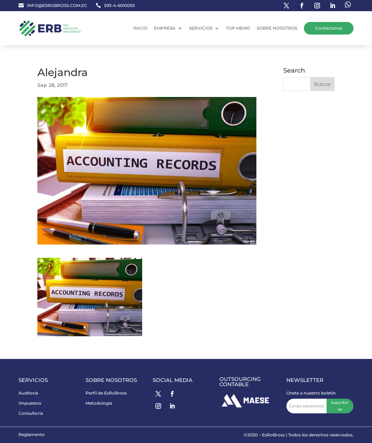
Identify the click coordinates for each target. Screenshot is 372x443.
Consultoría (31, 413)
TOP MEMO (238, 28)
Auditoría (28, 393)
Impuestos (30, 403)
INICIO (140, 28)
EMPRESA (164, 28)
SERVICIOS (200, 28)
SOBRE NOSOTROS (277, 28)
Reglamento (32, 434)
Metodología (99, 403)
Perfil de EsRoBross (106, 393)
